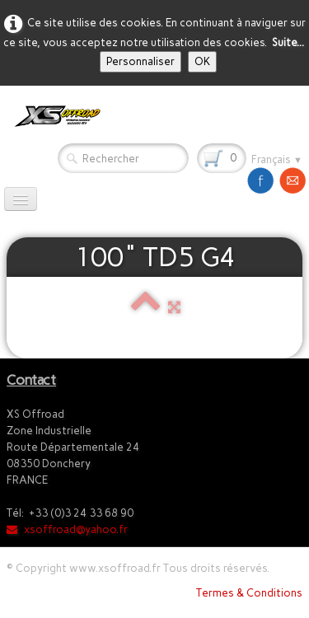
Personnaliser (140, 61)
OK (202, 61)
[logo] (54, 116)
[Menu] (20, 199)
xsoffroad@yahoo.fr (67, 529)
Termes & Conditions (249, 593)
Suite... (288, 42)
